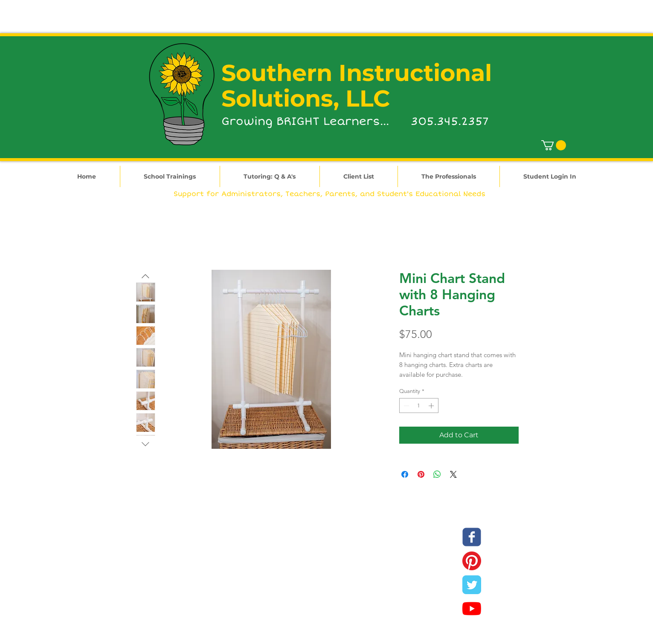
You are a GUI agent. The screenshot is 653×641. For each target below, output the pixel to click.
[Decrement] (406, 405)
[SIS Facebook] (471, 537)
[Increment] (432, 405)
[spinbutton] (418, 405)
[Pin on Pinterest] (421, 474)
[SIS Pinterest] (471, 560)
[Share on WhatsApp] (437, 474)
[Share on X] (453, 474)
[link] (553, 145)
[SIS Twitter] (471, 584)
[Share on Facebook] (405, 474)
